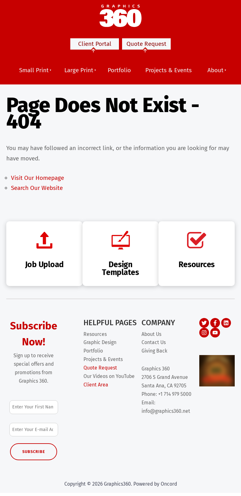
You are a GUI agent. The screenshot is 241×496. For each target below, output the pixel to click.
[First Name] (33, 410)
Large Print (78, 73)
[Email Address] (33, 432)
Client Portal (94, 48)
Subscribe (33, 454)
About (215, 73)
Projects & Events (168, 73)
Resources (95, 337)
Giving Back (154, 354)
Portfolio (119, 73)
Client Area (95, 388)
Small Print (34, 73)
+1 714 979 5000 (174, 397)
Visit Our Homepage (37, 181)
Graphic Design (99, 345)
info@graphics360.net (166, 414)
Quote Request (146, 48)
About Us (151, 337)
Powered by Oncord (155, 487)
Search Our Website (37, 191)
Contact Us (154, 345)
